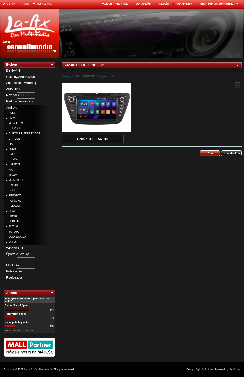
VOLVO (13, 242)
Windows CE (15, 248)
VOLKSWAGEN (17, 237)
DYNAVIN (13, 70)
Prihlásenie (14, 271)
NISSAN (13, 185)
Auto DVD (13, 89)
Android (11, 107)
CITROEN (14, 138)
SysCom (234, 369)
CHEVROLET (16, 128)
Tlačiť (25, 3)
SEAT (12, 211)
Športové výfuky (17, 254)
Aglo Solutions (204, 369)
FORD (12, 149)
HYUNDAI (14, 164)
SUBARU (14, 221)
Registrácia (14, 277)
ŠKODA (13, 216)
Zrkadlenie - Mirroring (21, 83)
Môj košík (12, 265)
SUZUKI (13, 226)
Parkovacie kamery (19, 101)
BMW (12, 118)
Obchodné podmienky (218, 4)
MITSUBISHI (16, 180)
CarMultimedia (115, 4)
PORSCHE (15, 200)
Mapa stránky (44, 3)
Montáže (143, 4)
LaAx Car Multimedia (39, 369)
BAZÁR (164, 4)
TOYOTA (14, 231)
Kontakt (184, 4)
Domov (11, 3)
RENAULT (14, 205)
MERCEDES (16, 123)
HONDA (13, 159)
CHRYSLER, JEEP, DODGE (24, 133)
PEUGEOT (15, 195)
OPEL (12, 190)
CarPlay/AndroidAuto (21, 77)
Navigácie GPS (17, 95)
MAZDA (13, 174)
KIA (11, 169)
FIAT (11, 143)
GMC (12, 154)
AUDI (12, 112)
